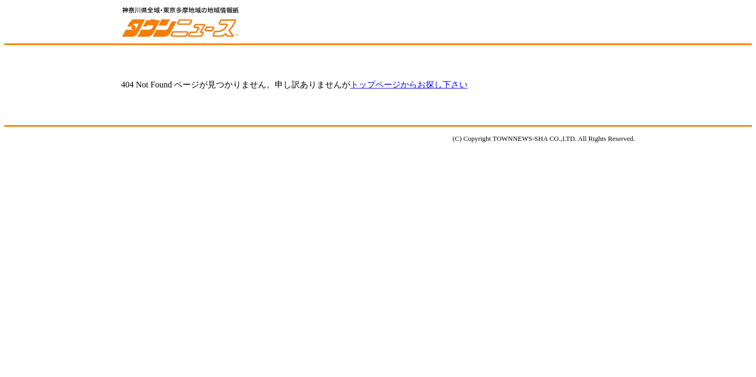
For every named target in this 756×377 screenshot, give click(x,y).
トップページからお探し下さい (409, 84)
